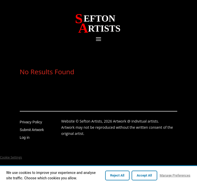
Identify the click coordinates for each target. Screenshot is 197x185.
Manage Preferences (175, 175)
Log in (24, 138)
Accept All (144, 175)
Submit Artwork (32, 130)
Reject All (117, 175)
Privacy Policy (31, 122)
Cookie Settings (11, 157)
